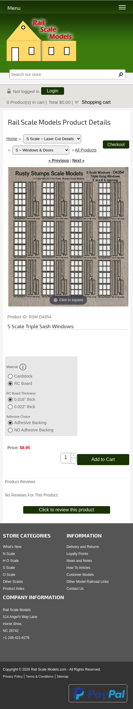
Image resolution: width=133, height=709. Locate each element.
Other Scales (13, 582)
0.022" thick (24, 406)
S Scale (9, 568)
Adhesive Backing (30, 422)
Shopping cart (96, 102)
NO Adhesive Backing (33, 430)
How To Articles (78, 568)
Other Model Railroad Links (88, 582)
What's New (12, 547)
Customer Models (80, 575)
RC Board (23, 383)
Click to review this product (66, 509)
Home (11, 138)
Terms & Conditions (39, 676)
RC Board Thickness (21, 393)
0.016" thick (24, 399)
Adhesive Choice (18, 416)
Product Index (13, 589)
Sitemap (62, 676)
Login (52, 90)
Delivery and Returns (83, 547)
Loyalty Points (77, 554)
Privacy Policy (13, 676)
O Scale (9, 575)
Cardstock (23, 376)
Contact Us (75, 589)
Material (16, 367)
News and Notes (79, 561)
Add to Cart (103, 459)
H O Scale (11, 561)
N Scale (9, 554)
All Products (86, 150)
